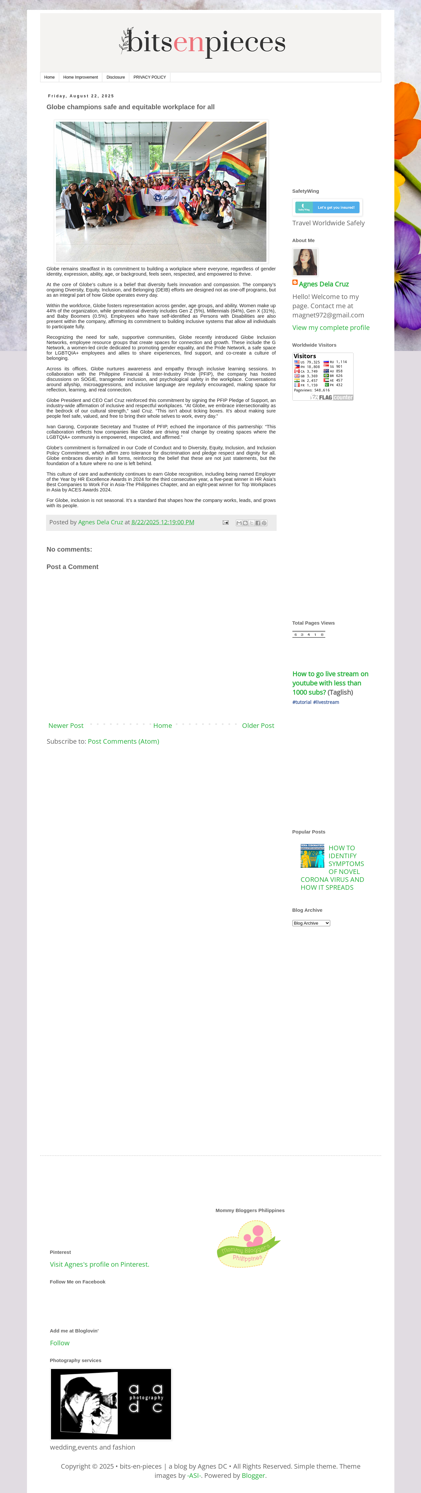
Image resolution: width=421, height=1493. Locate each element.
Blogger (253, 1475)
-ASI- (194, 1475)
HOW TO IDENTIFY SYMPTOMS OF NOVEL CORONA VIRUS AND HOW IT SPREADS (332, 867)
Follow (60, 1342)
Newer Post (66, 725)
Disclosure (116, 77)
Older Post (258, 725)
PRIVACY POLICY (150, 77)
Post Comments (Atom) (123, 741)
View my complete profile (331, 327)
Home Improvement (80, 77)
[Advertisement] (161, 802)
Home (49, 77)
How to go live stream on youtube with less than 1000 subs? (331, 683)
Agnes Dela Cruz (324, 284)
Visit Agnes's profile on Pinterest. (99, 1264)
